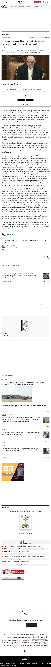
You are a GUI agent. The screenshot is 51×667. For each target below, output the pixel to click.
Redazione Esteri (7, 426)
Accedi (19, 625)
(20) (47, 441)
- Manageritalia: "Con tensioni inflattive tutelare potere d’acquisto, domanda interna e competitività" (23, 556)
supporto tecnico (18, 646)
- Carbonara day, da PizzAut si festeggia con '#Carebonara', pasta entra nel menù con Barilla (22, 559)
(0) (5, 250)
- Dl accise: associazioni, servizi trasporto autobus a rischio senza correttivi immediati (20, 553)
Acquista (25, 339)
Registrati (32, 625)
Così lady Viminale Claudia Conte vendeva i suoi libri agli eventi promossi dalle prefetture (21, 433)
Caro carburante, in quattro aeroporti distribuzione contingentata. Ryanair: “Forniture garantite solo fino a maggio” (24, 383)
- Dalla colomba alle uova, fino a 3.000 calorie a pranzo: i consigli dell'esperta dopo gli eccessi (22, 548)
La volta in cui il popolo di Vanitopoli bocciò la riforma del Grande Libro (25, 241)
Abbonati (37, 2)
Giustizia (5, 34)
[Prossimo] (47, 257)
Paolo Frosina (6, 281)
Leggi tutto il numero (25, 533)
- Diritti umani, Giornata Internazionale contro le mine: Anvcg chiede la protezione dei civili (21, 546)
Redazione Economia (8, 411)
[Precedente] (43, 257)
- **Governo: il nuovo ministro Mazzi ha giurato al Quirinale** (15, 561)
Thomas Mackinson (7, 457)
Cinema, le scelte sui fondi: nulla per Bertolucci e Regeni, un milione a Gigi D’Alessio (20, 449)
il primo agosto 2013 (28, 130)
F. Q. (3, 47)
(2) (48, 457)
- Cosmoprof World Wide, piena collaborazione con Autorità (15, 551)
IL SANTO (6, 333)
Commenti (5, 84)
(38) (47, 281)
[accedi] (46, 2)
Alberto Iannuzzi (10, 245)
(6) (48, 411)
